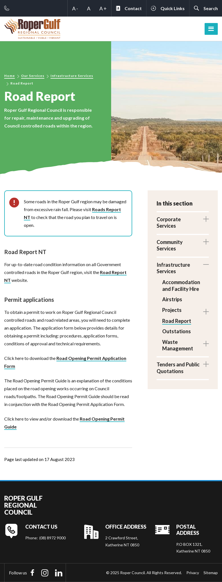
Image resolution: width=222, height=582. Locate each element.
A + (103, 8)
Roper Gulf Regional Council (23, 505)
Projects (172, 310)
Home (9, 76)
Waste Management (177, 345)
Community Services (170, 245)
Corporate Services (169, 222)
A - (75, 8)
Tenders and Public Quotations (178, 367)
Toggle (206, 219)
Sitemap (210, 572)
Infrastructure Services (72, 76)
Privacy (192, 572)
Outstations (176, 331)
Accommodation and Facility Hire (181, 285)
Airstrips (172, 299)
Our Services (32, 76)
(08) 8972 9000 (52, 537)
